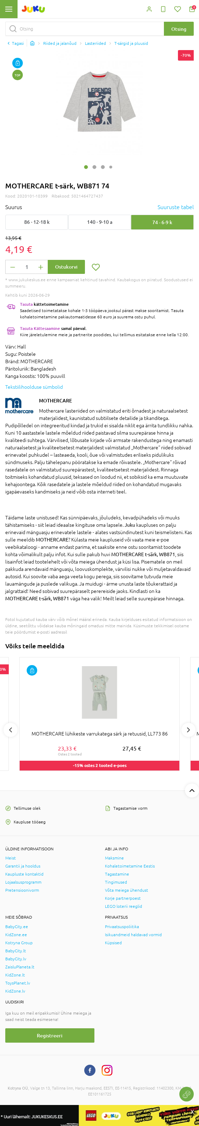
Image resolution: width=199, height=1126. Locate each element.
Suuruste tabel (176, 207)
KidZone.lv (15, 991)
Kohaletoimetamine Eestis (130, 866)
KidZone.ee (16, 934)
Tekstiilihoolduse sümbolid (34, 387)
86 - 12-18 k (36, 222)
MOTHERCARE (55, 400)
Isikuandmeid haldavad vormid (133, 934)
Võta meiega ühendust (126, 890)
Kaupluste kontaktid (24, 874)
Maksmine (114, 858)
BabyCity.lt (15, 950)
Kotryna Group (19, 942)
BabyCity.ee (16, 926)
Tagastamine (117, 874)
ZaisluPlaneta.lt (19, 967)
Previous (11, 730)
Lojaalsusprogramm (23, 882)
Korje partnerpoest (123, 898)
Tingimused (116, 882)
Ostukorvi (66, 267)
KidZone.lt (15, 975)
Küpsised (113, 942)
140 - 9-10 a (99, 222)
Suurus (13, 207)
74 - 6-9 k (162, 222)
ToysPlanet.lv (17, 983)
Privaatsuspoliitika (122, 926)
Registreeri (49, 1035)
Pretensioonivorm (22, 890)
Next (188, 730)
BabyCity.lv (15, 958)
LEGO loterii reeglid (123, 906)
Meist (10, 858)
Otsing (178, 29)
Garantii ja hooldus (22, 866)
